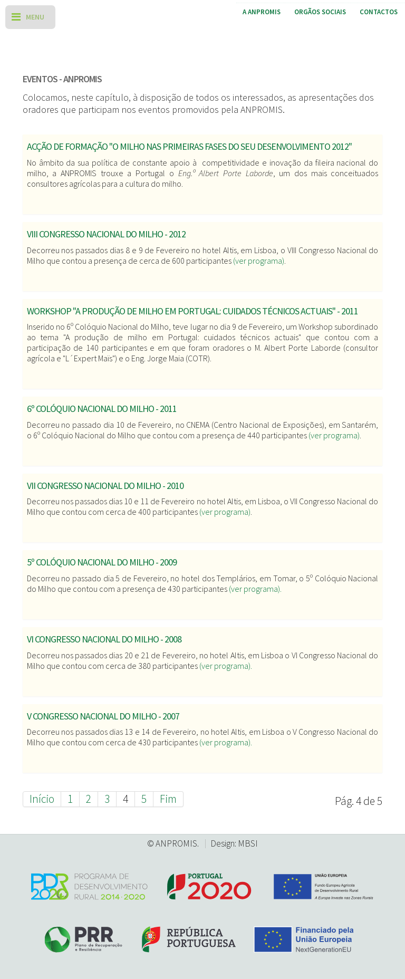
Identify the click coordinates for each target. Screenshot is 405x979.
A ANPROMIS (262, 11)
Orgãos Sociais (320, 11)
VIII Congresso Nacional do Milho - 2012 (106, 234)
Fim (168, 799)
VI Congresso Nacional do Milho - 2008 (104, 639)
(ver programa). (255, 588)
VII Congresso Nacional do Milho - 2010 (105, 485)
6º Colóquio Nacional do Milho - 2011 (102, 408)
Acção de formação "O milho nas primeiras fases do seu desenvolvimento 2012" (189, 146)
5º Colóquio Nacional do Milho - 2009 (102, 562)
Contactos (379, 11)
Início (42, 799)
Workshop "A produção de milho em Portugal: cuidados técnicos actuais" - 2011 (192, 311)
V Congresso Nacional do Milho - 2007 (103, 716)
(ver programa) (258, 260)
